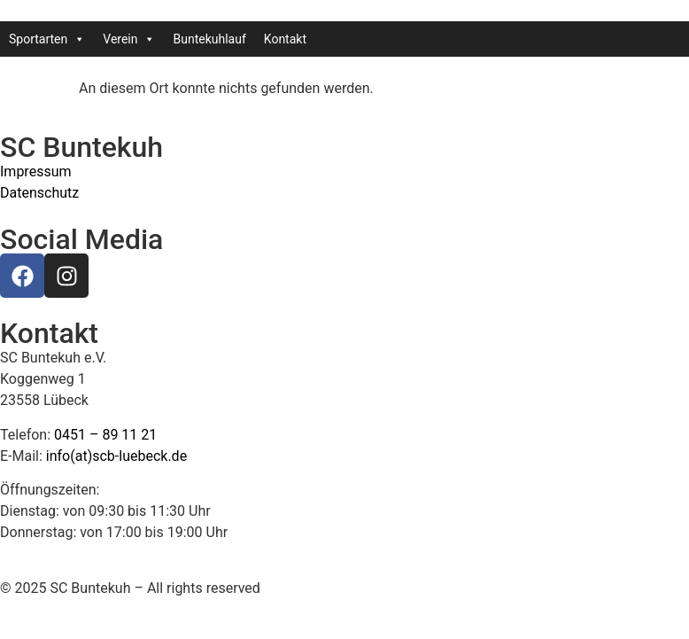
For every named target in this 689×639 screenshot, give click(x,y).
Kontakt (285, 39)
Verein (129, 39)
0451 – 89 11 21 (105, 434)
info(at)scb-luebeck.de (116, 456)
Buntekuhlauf (209, 39)
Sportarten (47, 39)
